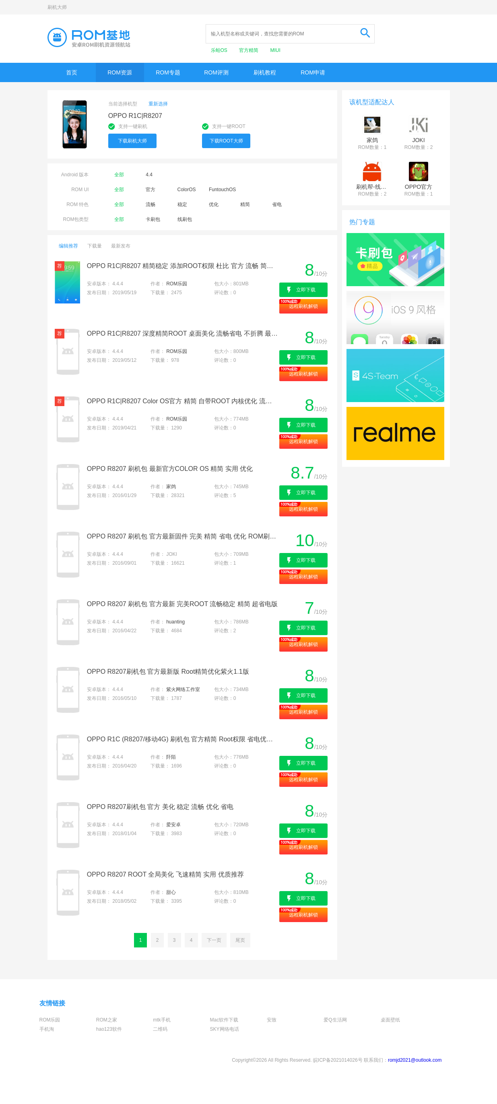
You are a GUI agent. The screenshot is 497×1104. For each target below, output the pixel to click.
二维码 (160, 1029)
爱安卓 (173, 824)
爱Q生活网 (335, 1020)
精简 (245, 204)
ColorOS (186, 189)
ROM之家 (106, 1020)
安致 (271, 1020)
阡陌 (171, 757)
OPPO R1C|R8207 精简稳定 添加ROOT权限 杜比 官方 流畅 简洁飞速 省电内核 (182, 265)
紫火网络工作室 (183, 689)
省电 (277, 204)
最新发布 (120, 246)
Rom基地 (88, 37)
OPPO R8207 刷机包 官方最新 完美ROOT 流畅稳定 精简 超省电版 (182, 603)
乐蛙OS (220, 50)
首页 (71, 72)
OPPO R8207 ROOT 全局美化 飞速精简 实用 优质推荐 (165, 874)
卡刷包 (153, 219)
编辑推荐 (68, 246)
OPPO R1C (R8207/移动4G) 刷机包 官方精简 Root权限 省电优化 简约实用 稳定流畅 (182, 739)
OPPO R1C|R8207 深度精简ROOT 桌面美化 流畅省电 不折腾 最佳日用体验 (182, 333)
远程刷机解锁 (303, 306)
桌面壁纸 (390, 1020)
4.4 (149, 174)
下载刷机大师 (132, 141)
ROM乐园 (176, 284)
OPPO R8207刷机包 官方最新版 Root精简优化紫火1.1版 (168, 671)
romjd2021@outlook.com (415, 1060)
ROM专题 (168, 72)
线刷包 (184, 219)
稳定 (182, 204)
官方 (150, 189)
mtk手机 (161, 1020)
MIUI (275, 50)
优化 (214, 204)
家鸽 (171, 486)
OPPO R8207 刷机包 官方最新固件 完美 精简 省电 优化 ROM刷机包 (182, 536)
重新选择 (158, 104)
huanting (175, 622)
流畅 (150, 204)
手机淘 (46, 1029)
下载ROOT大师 (226, 141)
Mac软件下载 (224, 1020)
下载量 (94, 246)
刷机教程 (265, 72)
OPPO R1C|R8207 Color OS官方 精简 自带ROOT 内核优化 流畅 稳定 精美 (182, 401)
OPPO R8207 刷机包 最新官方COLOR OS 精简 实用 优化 (170, 468)
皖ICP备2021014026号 (338, 1060)
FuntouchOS (222, 189)
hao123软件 (109, 1029)
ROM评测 (216, 72)
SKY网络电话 (224, 1029)
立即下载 (306, 290)
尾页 (240, 940)
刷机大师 (57, 7)
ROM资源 (119, 72)
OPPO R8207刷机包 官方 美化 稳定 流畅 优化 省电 (160, 806)
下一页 (214, 940)
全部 (119, 174)
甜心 (171, 892)
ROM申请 (313, 72)
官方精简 (249, 50)
